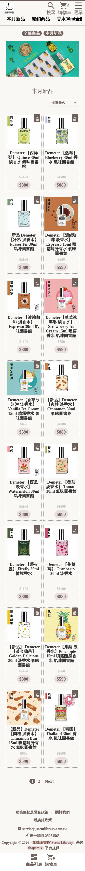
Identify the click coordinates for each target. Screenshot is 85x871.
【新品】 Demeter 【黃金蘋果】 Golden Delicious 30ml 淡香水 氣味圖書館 (23, 656)
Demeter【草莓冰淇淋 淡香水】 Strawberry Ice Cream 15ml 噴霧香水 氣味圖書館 (61, 326)
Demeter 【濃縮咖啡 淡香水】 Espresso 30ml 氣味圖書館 (24, 324)
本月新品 (16, 18)
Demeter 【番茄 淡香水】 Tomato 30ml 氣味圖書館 (61, 487)
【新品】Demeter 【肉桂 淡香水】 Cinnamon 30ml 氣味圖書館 (61, 407)
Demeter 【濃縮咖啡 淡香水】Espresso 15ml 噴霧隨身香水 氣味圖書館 (61, 244)
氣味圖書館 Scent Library (52, 842)
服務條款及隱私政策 (32, 812)
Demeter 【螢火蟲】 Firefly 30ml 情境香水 (23, 569)
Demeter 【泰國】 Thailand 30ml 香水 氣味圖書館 (61, 734)
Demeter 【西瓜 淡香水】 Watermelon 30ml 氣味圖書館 (23, 489)
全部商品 (32, 33)
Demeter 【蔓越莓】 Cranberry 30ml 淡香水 (61, 569)
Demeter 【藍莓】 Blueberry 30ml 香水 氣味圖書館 (61, 157)
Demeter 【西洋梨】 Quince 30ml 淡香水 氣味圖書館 (23, 160)
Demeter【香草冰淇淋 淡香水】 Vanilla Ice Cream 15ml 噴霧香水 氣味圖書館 (23, 409)
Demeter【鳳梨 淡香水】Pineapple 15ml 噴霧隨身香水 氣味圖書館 (61, 654)
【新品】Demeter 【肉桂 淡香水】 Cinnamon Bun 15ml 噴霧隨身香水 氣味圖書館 (23, 738)
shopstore (35, 848)
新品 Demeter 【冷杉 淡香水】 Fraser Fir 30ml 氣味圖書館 (24, 242)
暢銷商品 (41, 18)
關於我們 (62, 812)
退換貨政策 (43, 820)
